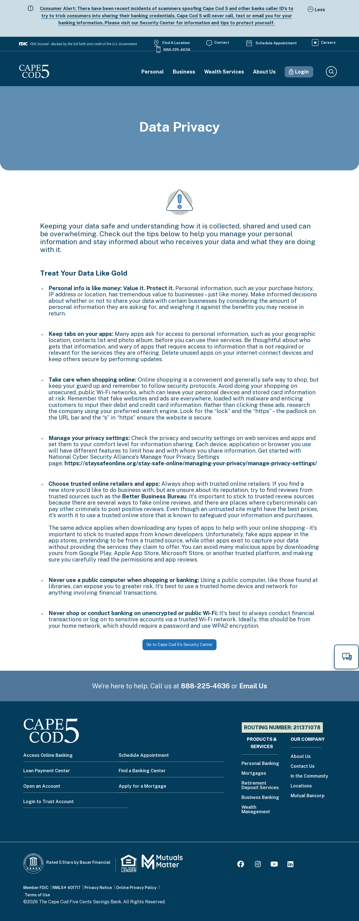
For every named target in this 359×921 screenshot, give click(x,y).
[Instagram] (258, 865)
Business (184, 72)
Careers (328, 42)
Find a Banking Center (142, 770)
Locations (301, 786)
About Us (264, 72)
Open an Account (41, 786)
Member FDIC (36, 887)
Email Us (253, 686)
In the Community (309, 776)
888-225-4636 (176, 50)
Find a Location (176, 43)
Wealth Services (224, 72)
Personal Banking (260, 763)
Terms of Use (37, 895)
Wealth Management (255, 809)
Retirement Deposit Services (260, 785)
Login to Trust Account (48, 801)
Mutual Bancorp (308, 796)
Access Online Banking (48, 755)
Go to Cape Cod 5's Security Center (179, 644)
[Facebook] (241, 865)
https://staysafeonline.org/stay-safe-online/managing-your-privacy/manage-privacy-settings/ (191, 463)
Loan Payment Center (46, 770)
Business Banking (260, 797)
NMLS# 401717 (66, 887)
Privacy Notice (98, 887)
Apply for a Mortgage (142, 786)
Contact (221, 42)
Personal (152, 72)
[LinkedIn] (290, 865)
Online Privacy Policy (136, 887)
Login (302, 72)
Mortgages (253, 773)
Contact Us (303, 766)
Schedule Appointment (276, 43)
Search (331, 72)
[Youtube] (274, 865)
